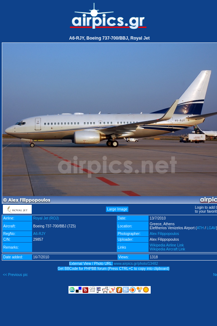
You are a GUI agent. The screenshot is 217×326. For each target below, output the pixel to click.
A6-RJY (39, 234)
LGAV (211, 228)
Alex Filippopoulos (164, 234)
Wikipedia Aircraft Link (167, 249)
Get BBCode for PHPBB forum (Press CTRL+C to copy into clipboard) (113, 269)
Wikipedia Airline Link (167, 245)
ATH (200, 228)
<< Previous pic (15, 275)
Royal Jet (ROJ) (46, 218)
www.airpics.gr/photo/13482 (136, 264)
